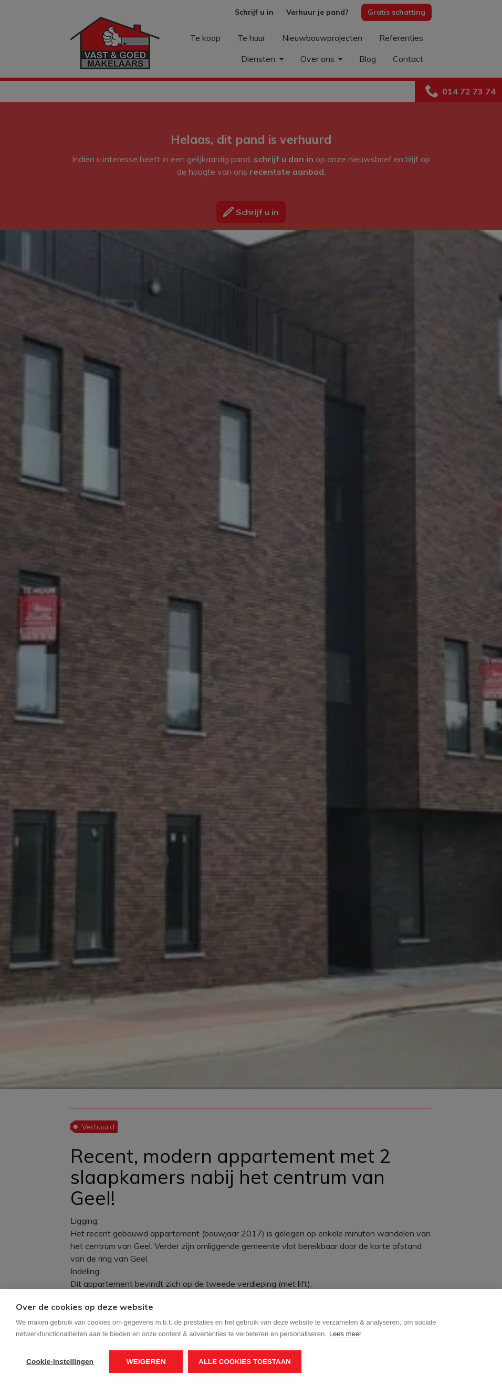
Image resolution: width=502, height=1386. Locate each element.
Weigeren (146, 1362)
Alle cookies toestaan (244, 1362)
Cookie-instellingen (59, 1362)
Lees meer (345, 1334)
